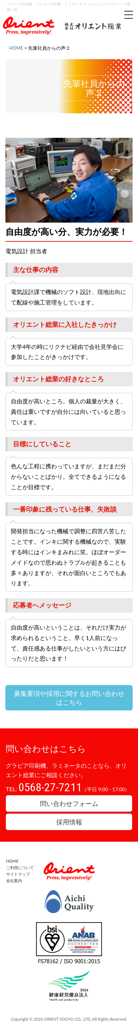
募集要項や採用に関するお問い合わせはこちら (69, 697)
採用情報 (69, 822)
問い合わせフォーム (69, 803)
